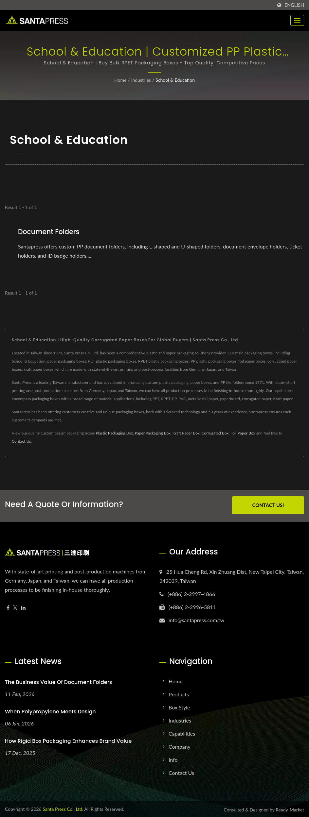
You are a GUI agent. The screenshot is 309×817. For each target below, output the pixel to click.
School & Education (175, 80)
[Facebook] (8, 606)
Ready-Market (290, 808)
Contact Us (21, 440)
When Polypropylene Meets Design (50, 710)
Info (173, 758)
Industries (141, 80)
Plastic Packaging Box (114, 432)
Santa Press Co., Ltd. (63, 807)
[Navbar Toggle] (297, 20)
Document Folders (49, 231)
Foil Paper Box (242, 432)
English (294, 5)
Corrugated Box (214, 432)
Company (180, 745)
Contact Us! (268, 505)
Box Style (179, 706)
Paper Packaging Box (153, 432)
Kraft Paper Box (186, 432)
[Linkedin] (23, 606)
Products (179, 693)
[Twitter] (15, 606)
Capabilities (182, 732)
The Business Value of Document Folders (58, 681)
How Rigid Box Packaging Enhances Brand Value (68, 739)
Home (120, 80)
